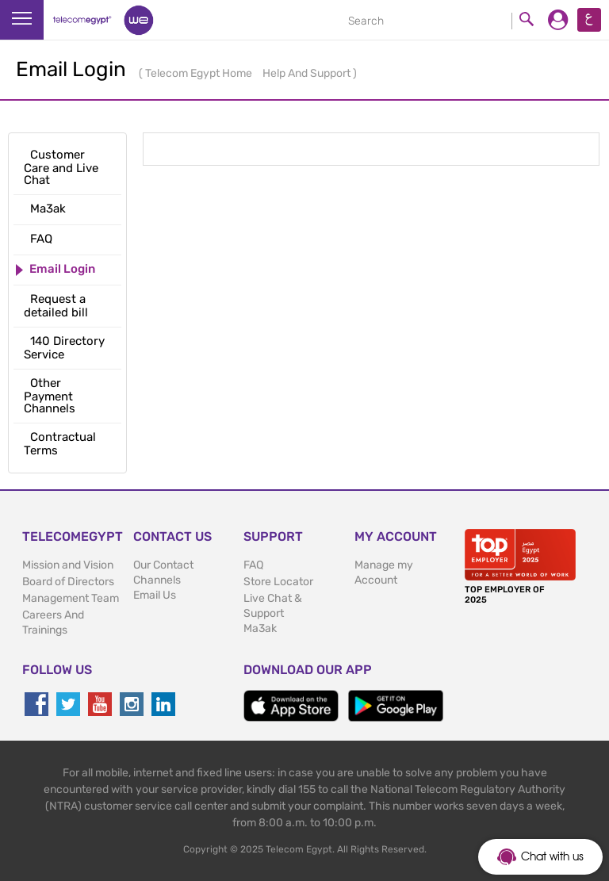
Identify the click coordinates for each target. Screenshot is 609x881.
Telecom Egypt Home (200, 73)
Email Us (154, 595)
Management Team (70, 598)
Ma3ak (260, 628)
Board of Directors (68, 581)
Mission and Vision (67, 565)
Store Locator (278, 581)
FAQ (253, 565)
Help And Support (307, 73)
